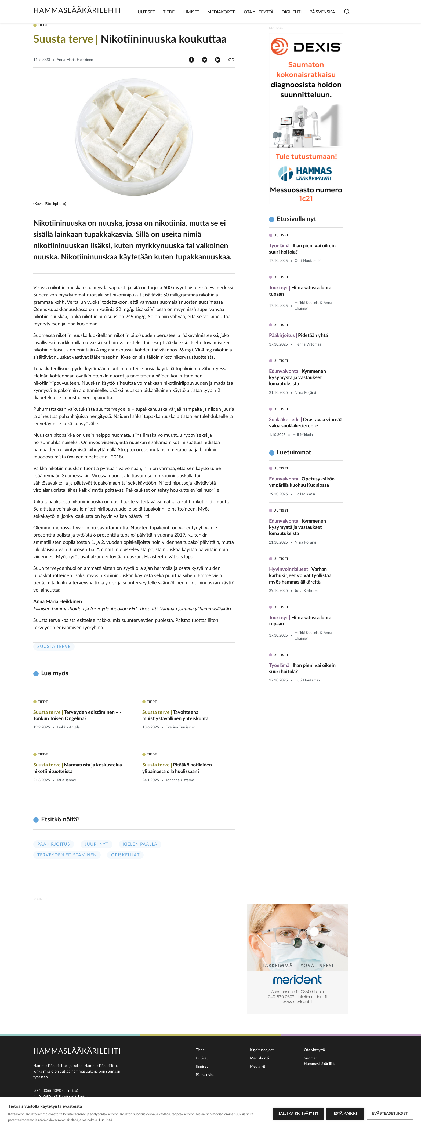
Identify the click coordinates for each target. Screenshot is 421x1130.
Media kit (257, 1067)
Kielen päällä (140, 844)
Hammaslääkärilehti (77, 10)
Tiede (169, 12)
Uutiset (146, 12)
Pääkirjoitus (53, 844)
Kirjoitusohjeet (262, 1050)
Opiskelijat (125, 855)
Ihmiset (191, 12)
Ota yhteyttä (259, 12)
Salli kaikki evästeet (298, 1114)
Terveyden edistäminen (67, 855)
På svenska (322, 12)
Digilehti (292, 12)
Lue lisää (105, 1120)
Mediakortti (221, 12)
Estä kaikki (345, 1114)
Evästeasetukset (390, 1114)
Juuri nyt (96, 844)
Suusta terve (54, 646)
